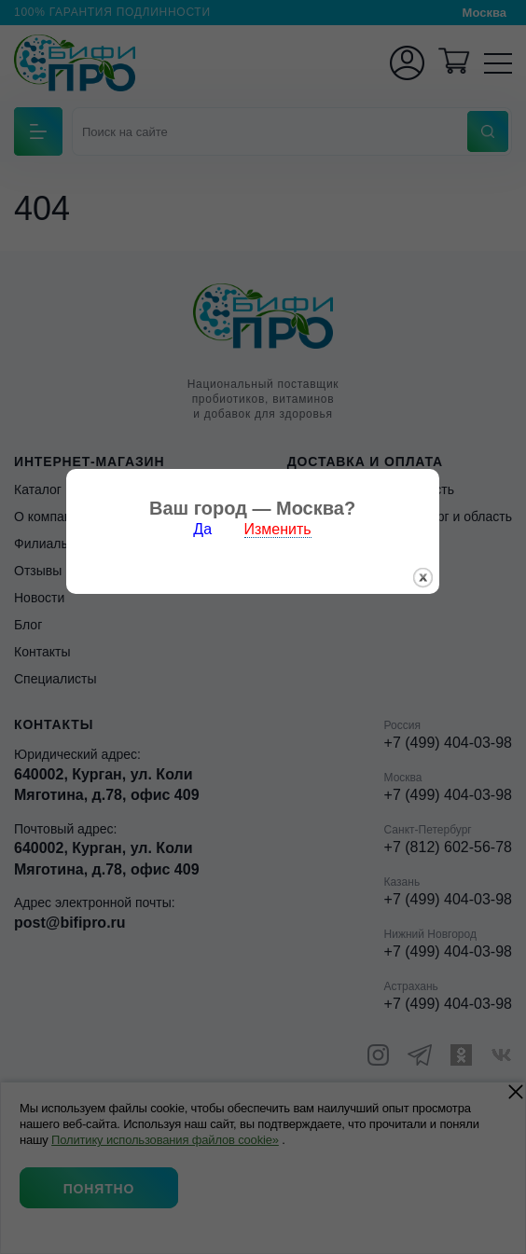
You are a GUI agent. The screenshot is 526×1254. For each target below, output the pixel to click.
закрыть (433, 662)
